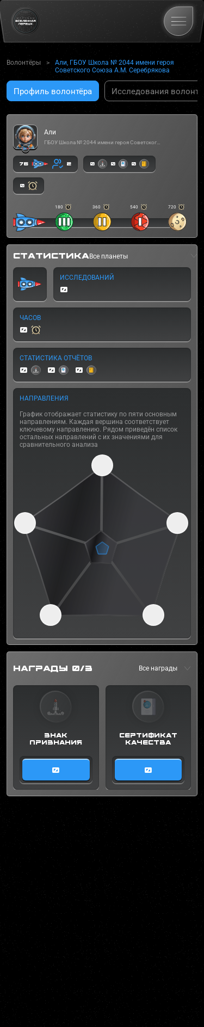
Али (50, 132)
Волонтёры (24, 62)
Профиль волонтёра (53, 91)
